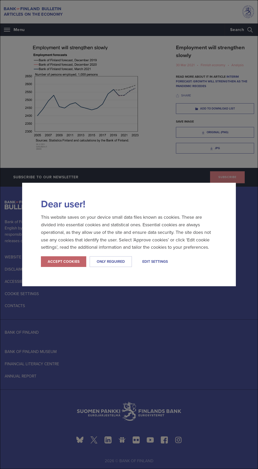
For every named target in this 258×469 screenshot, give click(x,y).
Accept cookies (63, 261)
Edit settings (155, 261)
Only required (111, 261)
